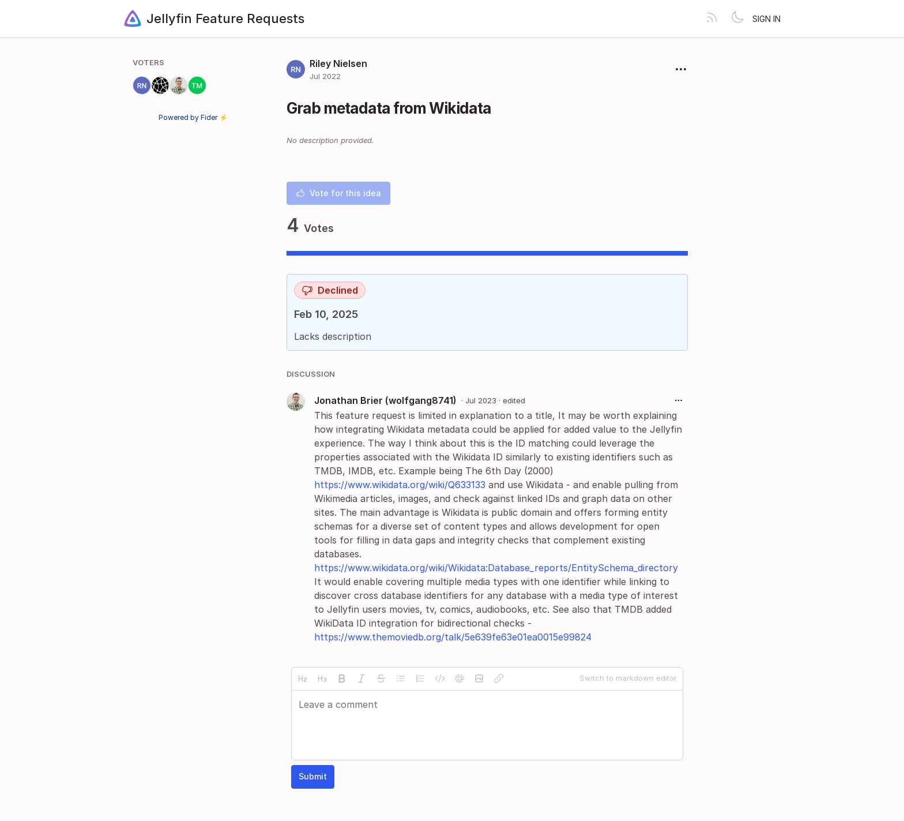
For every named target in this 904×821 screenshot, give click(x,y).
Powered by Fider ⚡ (193, 117)
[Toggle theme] (737, 18)
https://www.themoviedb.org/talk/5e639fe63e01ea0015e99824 (453, 637)
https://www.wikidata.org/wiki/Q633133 (399, 484)
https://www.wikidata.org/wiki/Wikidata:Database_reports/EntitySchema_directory (496, 567)
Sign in (766, 19)
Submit (313, 776)
